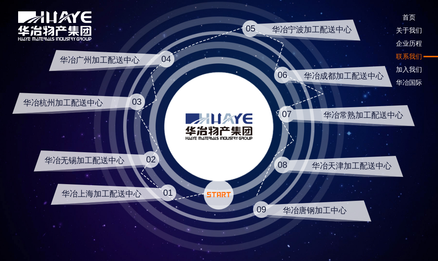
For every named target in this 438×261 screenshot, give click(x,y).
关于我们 (409, 30)
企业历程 (409, 43)
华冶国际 (409, 82)
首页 (409, 17)
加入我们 (409, 69)
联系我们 (409, 56)
